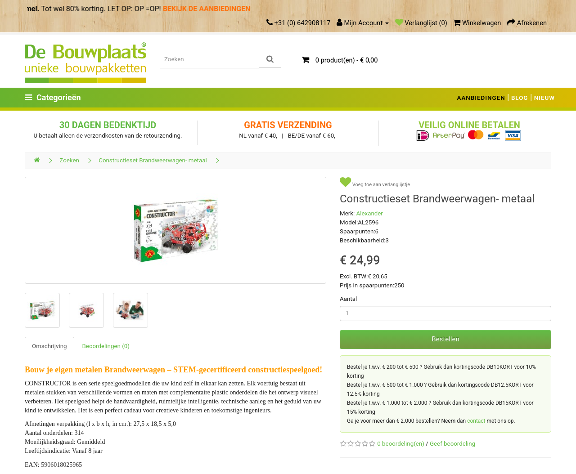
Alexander (369, 213)
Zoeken (69, 160)
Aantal (348, 298)
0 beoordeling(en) (400, 443)
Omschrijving (49, 346)
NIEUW (544, 97)
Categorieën (53, 97)
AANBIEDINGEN (481, 97)
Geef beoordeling (452, 443)
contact (476, 421)
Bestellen (445, 339)
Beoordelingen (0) (106, 346)
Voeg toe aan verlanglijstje (375, 182)
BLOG (519, 97)
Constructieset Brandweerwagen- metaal (153, 160)
